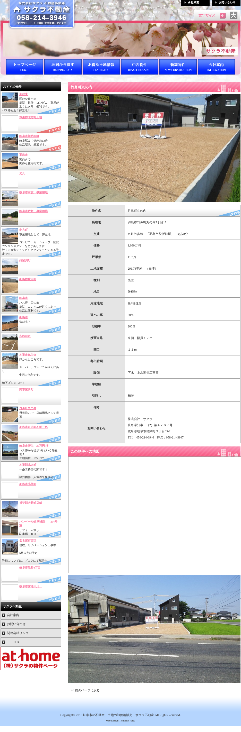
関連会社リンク (18, 633)
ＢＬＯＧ (13, 642)
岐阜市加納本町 (29, 136)
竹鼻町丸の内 (27, 408)
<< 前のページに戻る (85, 690)
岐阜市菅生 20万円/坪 (33, 445)
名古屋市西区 (27, 540)
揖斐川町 (25, 260)
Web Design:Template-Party (120, 720)
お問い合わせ (16, 624)
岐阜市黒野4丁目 (29, 567)
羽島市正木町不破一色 (33, 426)
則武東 (23, 94)
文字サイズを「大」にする (233, 15)
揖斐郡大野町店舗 (30, 502)
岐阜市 (23, 297)
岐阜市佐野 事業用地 (33, 211)
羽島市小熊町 (27, 484)
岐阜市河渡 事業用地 (33, 192)
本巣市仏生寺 (27, 354)
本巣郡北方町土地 (30, 117)
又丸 (22, 173)
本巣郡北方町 (27, 464)
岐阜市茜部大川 (30, 586)
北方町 (23, 229)
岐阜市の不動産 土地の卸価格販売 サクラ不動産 (118, 715)
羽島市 (23, 154)
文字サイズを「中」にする (223, 15)
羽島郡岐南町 (27, 279)
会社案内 (13, 615)
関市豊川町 (26, 389)
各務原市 (25, 335)
